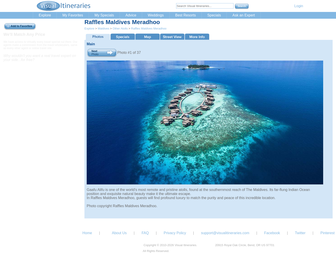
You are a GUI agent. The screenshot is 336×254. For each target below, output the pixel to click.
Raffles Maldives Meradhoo (148, 28)
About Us (119, 233)
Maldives (103, 28)
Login (298, 6)
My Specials (104, 15)
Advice (130, 15)
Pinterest (327, 233)
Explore (45, 15)
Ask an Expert (243, 15)
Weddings (156, 15)
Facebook (272, 233)
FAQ (145, 233)
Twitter (300, 233)
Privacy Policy (175, 233)
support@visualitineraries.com (225, 233)
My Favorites (72, 15)
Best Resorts (185, 15)
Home (87, 233)
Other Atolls (120, 28)
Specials (214, 15)
